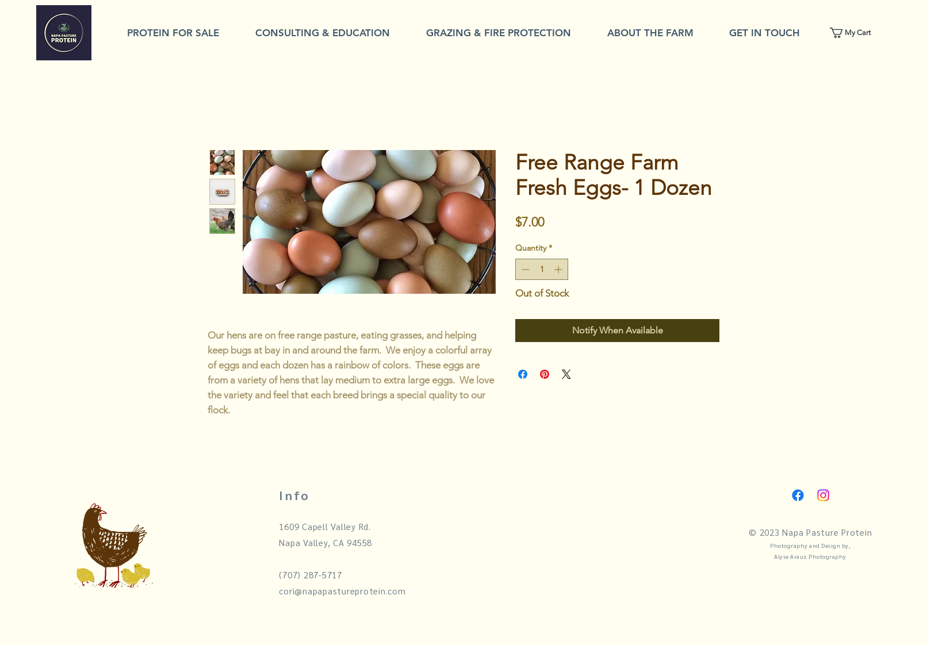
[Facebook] (798, 495)
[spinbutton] (541, 269)
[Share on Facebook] (523, 374)
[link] (856, 33)
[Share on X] (566, 374)
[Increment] (559, 269)
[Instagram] (823, 495)
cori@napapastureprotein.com (342, 590)
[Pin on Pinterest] (544, 374)
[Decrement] (524, 269)
